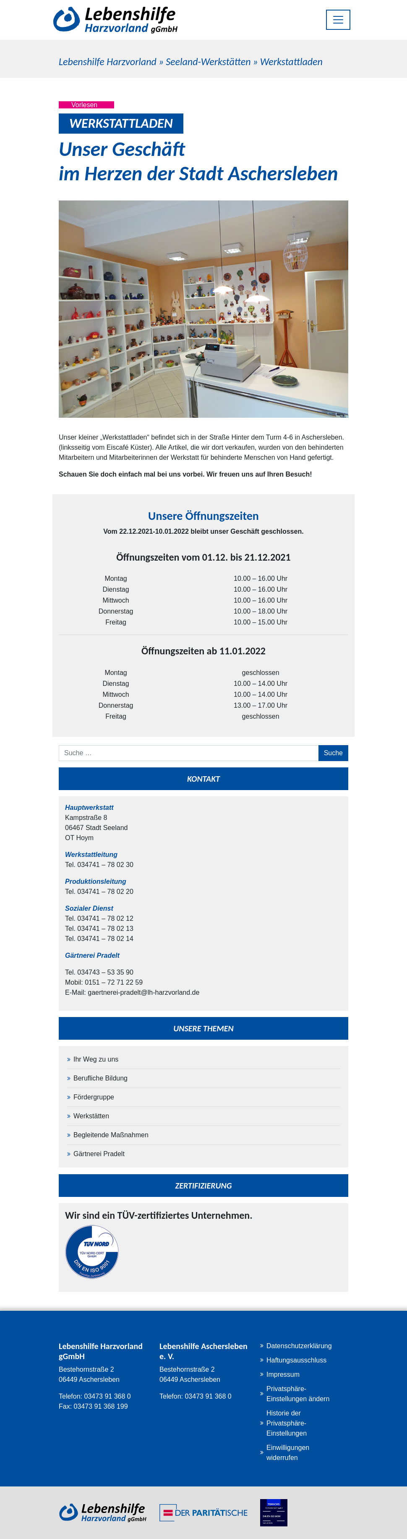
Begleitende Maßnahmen (111, 1134)
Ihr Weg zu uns (95, 1059)
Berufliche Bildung (100, 1078)
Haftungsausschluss (296, 1360)
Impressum (283, 1374)
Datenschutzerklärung (299, 1345)
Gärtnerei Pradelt (99, 1153)
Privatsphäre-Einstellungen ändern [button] (297, 1393)
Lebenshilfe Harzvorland (108, 61)
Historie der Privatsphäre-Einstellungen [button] (286, 1423)
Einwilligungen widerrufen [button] (287, 1452)
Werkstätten (91, 1116)
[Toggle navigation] (338, 20)
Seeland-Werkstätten (208, 61)
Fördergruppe (93, 1097)
